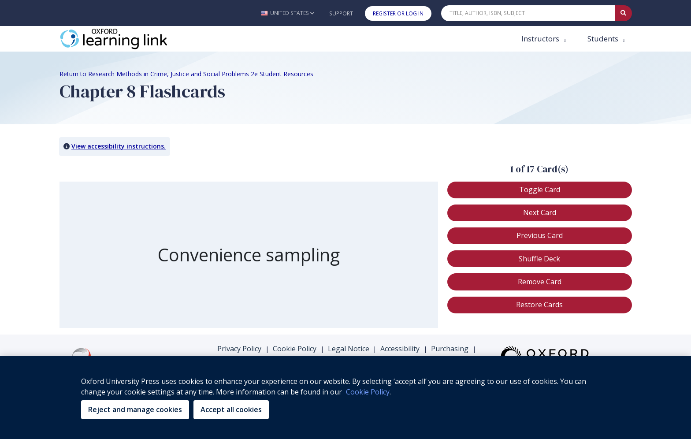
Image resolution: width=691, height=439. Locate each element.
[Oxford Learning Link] (125, 39)
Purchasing (449, 348)
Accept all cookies (231, 409)
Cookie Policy (294, 348)
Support (341, 13)
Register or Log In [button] (398, 13)
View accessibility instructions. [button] (118, 146)
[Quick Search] (528, 13)
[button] (287, 13)
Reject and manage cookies (135, 409)
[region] (345, 397)
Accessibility (400, 348)
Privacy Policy (239, 348)
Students (603, 38)
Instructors (541, 38)
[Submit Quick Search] (623, 13)
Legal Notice (348, 348)
